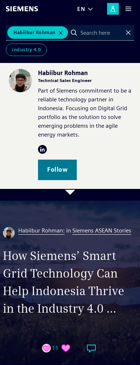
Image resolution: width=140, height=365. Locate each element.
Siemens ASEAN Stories (101, 230)
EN (81, 8)
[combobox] (101, 32)
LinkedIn (42, 149)
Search (74, 32)
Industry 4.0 (26, 49)
